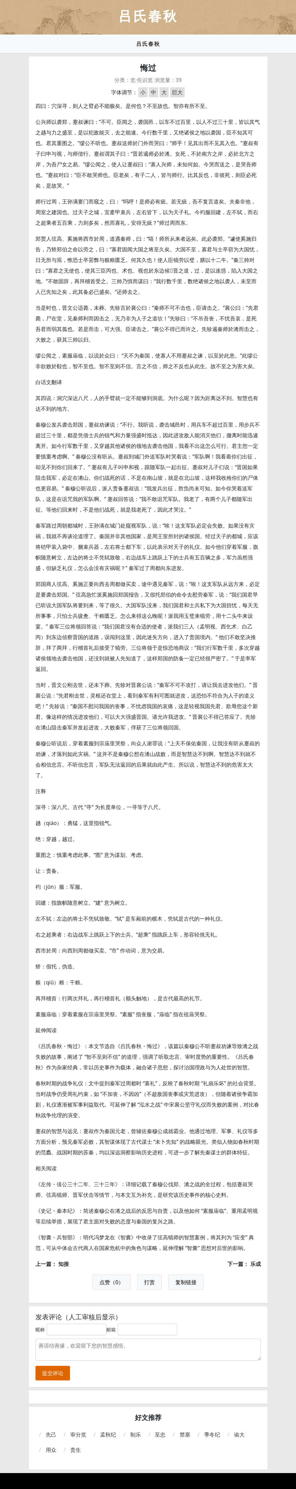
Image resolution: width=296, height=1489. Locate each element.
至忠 (160, 1434)
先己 (51, 1434)
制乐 (135, 1434)
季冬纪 (212, 1434)
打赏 (149, 1282)
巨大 (177, 92)
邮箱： (113, 1329)
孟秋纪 (108, 1434)
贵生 (75, 1449)
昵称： (42, 1329)
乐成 (255, 1264)
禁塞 (185, 1434)
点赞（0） (111, 1282)
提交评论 (52, 1373)
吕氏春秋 (148, 43)
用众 (51, 1449)
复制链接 (186, 1282)
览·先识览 (141, 80)
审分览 (78, 1434)
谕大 (239, 1434)
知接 (63, 1264)
